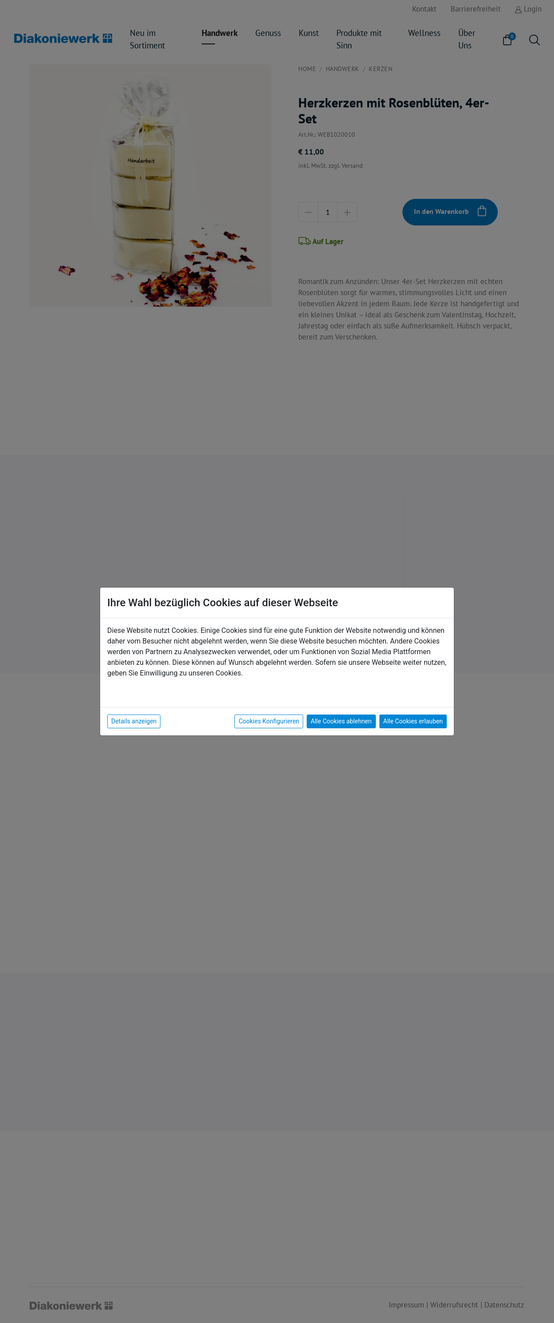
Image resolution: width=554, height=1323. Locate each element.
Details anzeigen (133, 721)
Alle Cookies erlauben (413, 721)
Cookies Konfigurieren (268, 721)
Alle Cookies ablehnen (341, 721)
